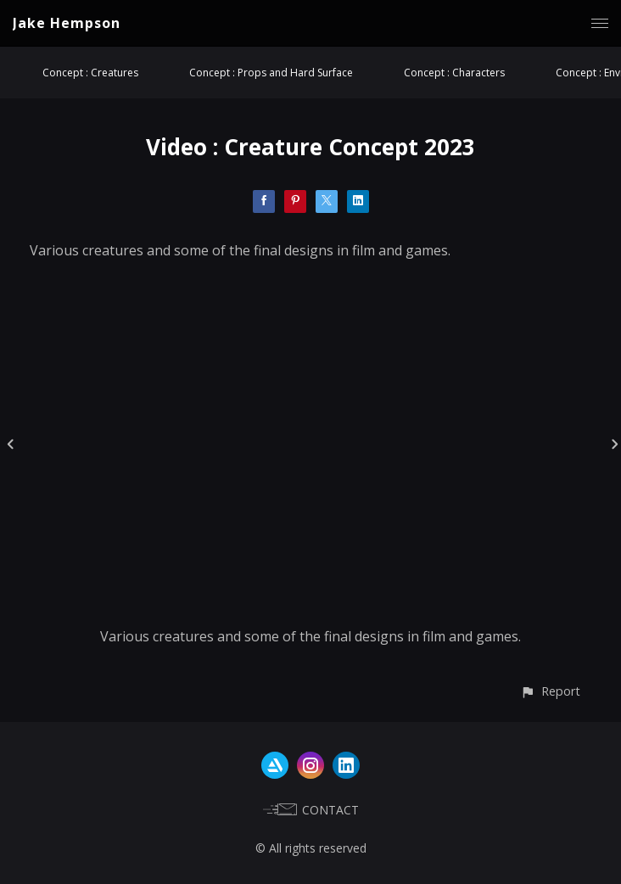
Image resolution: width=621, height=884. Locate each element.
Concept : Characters (454, 72)
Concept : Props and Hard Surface (271, 72)
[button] (550, 691)
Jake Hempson (66, 23)
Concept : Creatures (90, 72)
